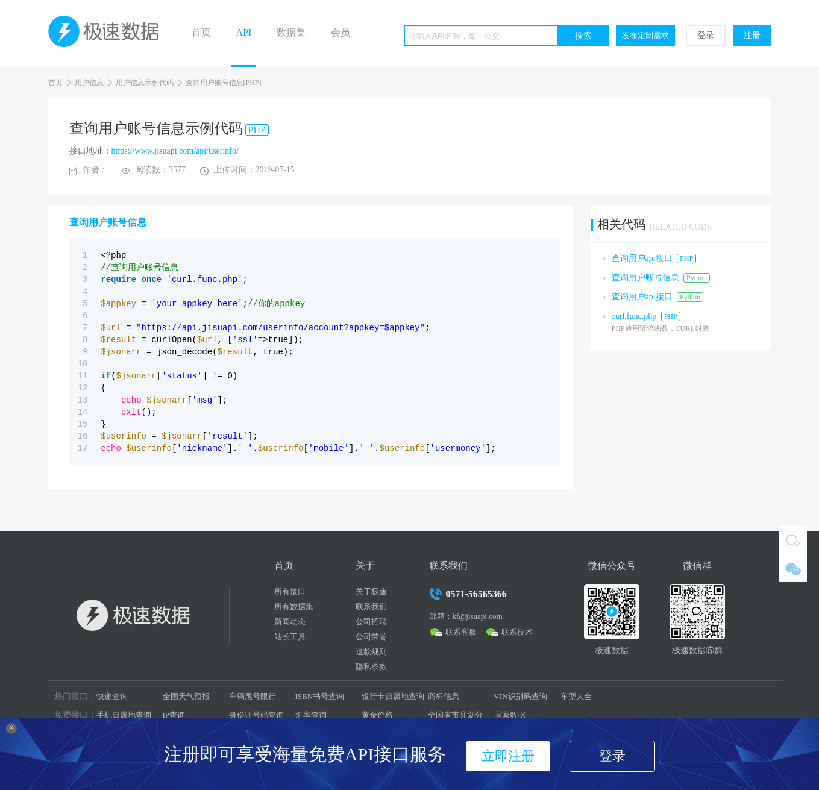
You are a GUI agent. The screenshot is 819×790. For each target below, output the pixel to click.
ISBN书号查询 (320, 696)
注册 (752, 35)
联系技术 (517, 631)
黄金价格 (377, 714)
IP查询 (174, 714)
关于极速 (371, 591)
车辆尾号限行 (252, 696)
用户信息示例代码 (145, 82)
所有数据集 (293, 606)
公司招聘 (371, 621)
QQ (793, 540)
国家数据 (510, 714)
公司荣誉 (371, 636)
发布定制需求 (645, 35)
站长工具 (290, 636)
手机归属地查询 (123, 714)
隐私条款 (371, 666)
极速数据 (108, 34)
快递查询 (112, 696)
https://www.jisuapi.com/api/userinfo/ (175, 150)
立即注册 (508, 755)
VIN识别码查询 (520, 696)
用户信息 (89, 82)
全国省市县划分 (455, 714)
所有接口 (290, 591)
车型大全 (576, 696)
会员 (340, 32)
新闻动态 (290, 621)
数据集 (291, 32)
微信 (793, 568)
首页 (201, 32)
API (244, 32)
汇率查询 (311, 714)
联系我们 (371, 606)
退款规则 (371, 651)
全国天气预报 (186, 696)
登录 (705, 35)
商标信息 (443, 696)
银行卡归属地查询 (393, 696)
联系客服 (461, 631)
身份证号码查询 (256, 714)
